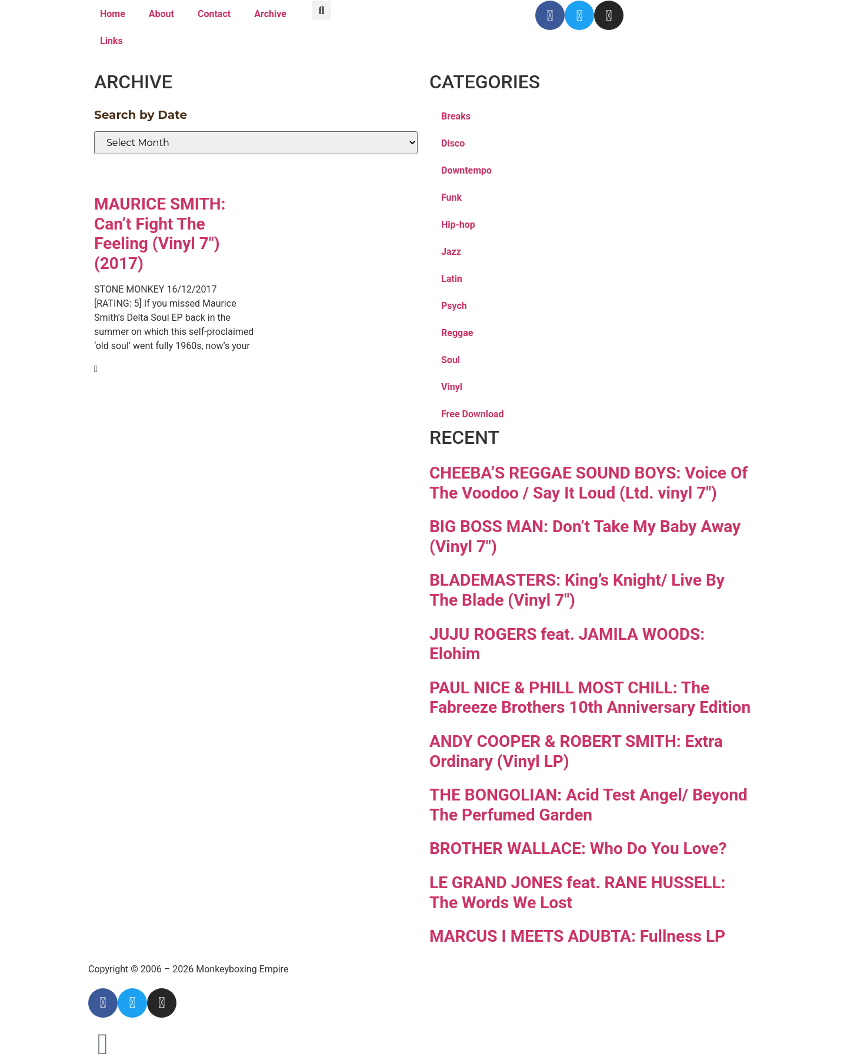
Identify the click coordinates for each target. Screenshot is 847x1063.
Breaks (456, 116)
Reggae (457, 332)
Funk (451, 197)
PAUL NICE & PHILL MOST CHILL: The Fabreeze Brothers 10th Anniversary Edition (590, 697)
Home (112, 13)
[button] (321, 10)
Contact (214, 13)
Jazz (451, 251)
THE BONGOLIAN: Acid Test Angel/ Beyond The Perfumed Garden (588, 805)
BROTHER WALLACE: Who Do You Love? (577, 848)
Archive (270, 13)
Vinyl (451, 387)
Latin (451, 278)
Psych (454, 305)
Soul (450, 360)
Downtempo (466, 170)
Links (111, 40)
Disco (453, 143)
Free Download (472, 414)
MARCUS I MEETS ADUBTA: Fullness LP (577, 936)
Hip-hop (458, 224)
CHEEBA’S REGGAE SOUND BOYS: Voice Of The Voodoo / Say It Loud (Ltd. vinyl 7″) (588, 483)
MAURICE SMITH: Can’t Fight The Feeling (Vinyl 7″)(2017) (160, 233)
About (161, 13)
